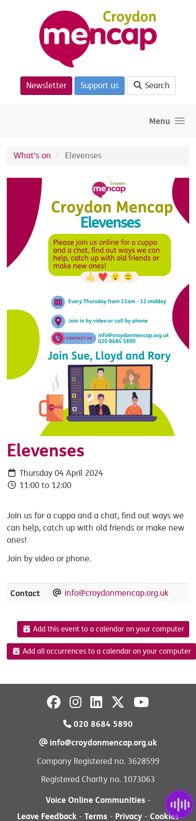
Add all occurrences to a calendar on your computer (101, 651)
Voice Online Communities (95, 800)
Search (151, 85)
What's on (32, 156)
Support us (99, 85)
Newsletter (46, 85)
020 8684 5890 (98, 724)
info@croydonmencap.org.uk (116, 593)
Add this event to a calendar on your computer (103, 629)
